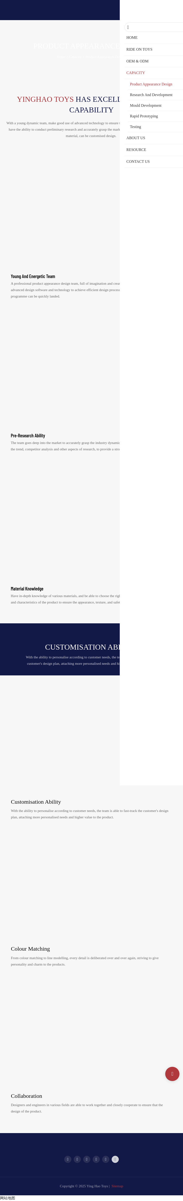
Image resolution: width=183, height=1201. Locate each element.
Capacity (75, 57)
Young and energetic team (33, 276)
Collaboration (26, 1096)
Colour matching (30, 949)
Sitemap (117, 1186)
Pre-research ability (28, 435)
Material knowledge (27, 588)
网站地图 (7, 1198)
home (61, 57)
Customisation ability (36, 802)
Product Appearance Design (105, 57)
